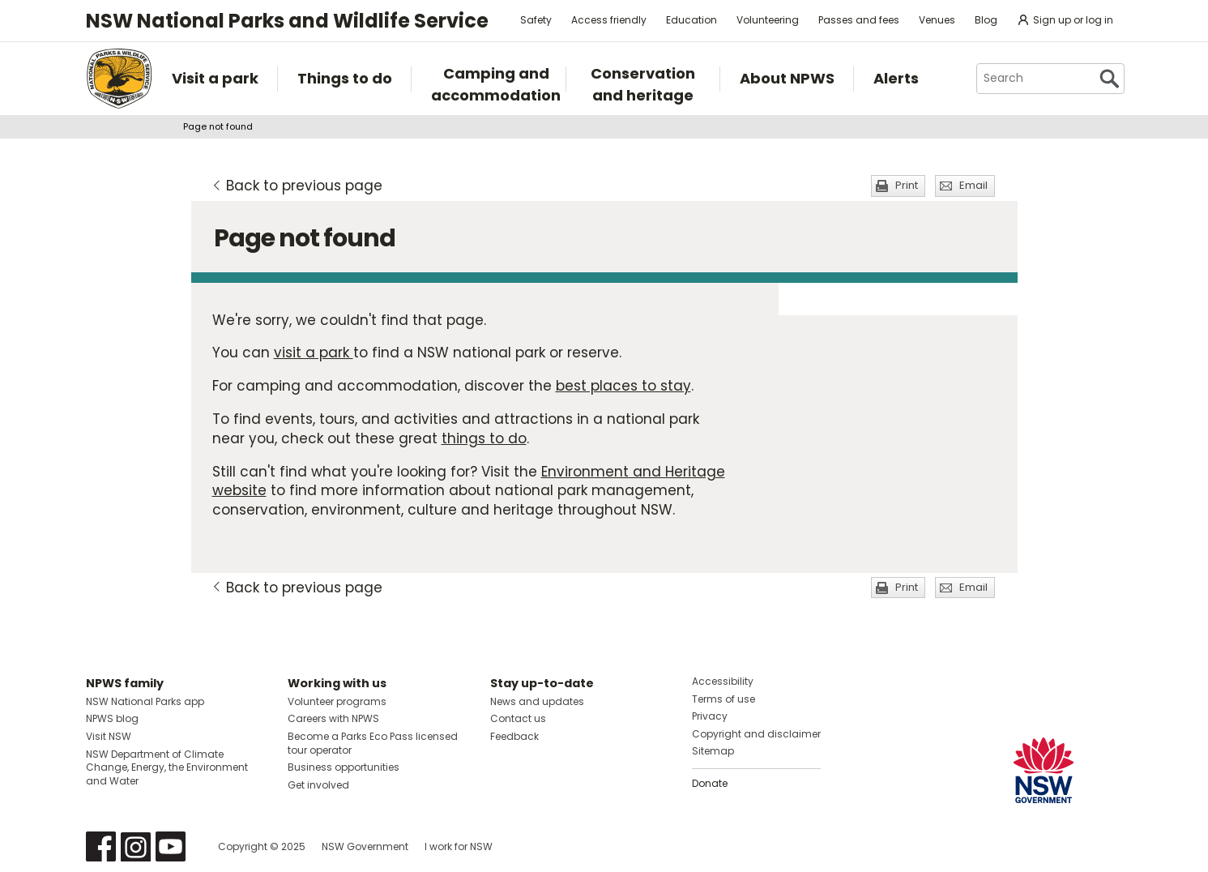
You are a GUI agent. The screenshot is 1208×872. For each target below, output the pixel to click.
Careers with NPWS (333, 718)
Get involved (318, 785)
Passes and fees (858, 20)
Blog (986, 20)
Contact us (518, 718)
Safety (536, 20)
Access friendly (609, 20)
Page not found (218, 126)
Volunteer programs (337, 701)
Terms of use (723, 699)
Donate (710, 783)
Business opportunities (343, 767)
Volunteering (767, 20)
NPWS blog (112, 718)
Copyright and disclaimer (756, 734)
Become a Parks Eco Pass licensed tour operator (373, 743)
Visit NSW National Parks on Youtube (171, 846)
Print (906, 185)
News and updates (537, 701)
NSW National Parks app (145, 701)
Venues (937, 20)
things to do (484, 438)
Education (691, 20)
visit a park (313, 352)
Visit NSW (108, 736)
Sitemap (713, 751)
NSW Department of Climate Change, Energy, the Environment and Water (167, 768)
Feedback (514, 736)
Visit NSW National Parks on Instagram (136, 846)
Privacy (710, 716)
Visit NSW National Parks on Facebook (101, 846)
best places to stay (623, 385)
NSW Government (365, 846)
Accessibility (722, 681)
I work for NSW (459, 846)
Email (973, 185)
